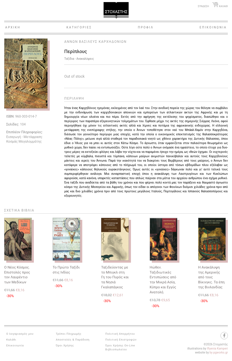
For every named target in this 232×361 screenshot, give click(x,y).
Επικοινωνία (15, 345)
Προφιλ (146, 27)
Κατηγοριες (79, 27)
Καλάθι (11, 339)
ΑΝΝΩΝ (71, 42)
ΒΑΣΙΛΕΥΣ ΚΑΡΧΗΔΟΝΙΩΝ (103, 42)
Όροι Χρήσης (65, 345)
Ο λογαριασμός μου (20, 333)
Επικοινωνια (213, 27)
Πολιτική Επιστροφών (121, 339)
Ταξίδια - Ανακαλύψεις (79, 58)
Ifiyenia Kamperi (217, 348)
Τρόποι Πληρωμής (68, 333)
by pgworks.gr (219, 352)
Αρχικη (12, 27)
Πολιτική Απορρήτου (120, 333)
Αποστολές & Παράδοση (73, 339)
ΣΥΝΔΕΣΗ (203, 6)
